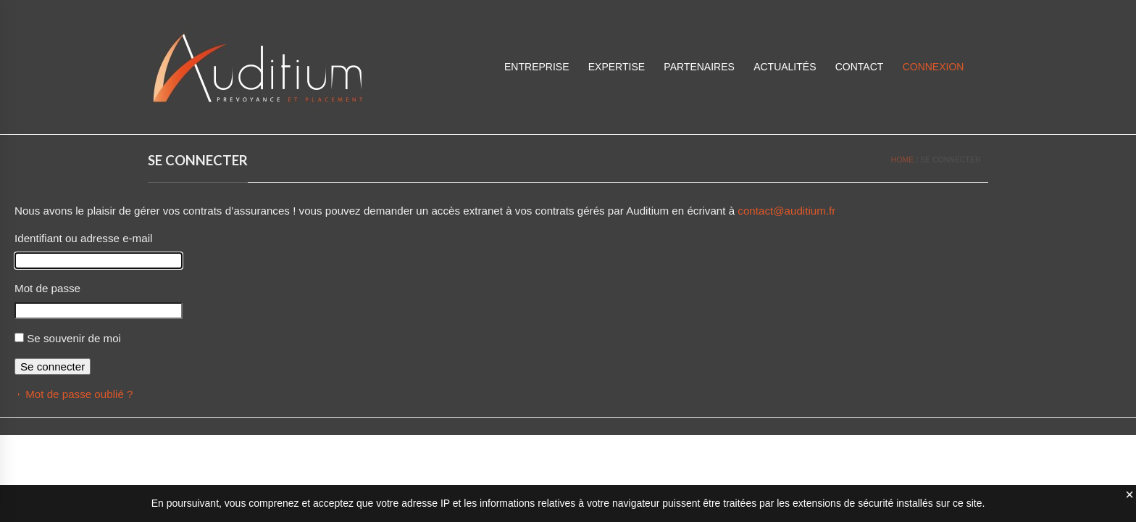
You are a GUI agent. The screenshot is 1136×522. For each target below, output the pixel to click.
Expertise (616, 66)
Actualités (784, 66)
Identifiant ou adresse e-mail (83, 238)
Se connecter (52, 366)
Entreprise (536, 66)
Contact (859, 66)
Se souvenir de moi (74, 338)
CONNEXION (933, 66)
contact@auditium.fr (786, 210)
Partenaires (699, 66)
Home (902, 159)
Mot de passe (47, 288)
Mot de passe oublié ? (79, 394)
